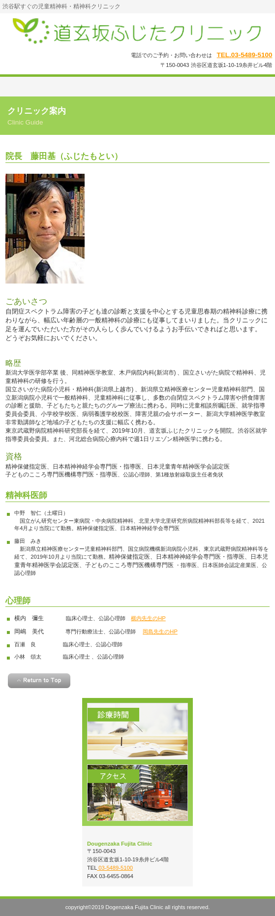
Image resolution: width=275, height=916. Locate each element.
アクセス (137, 792)
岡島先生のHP (160, 631)
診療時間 (137, 731)
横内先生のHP (148, 618)
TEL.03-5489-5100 (245, 55)
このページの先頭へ (39, 680)
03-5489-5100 (115, 868)
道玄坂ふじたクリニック (138, 31)
